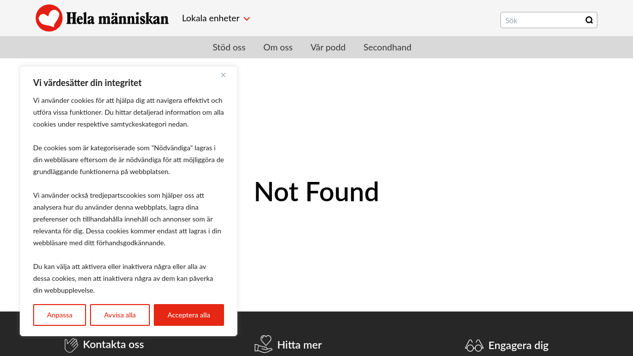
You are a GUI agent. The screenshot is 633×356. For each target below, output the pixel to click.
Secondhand (387, 47)
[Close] (227, 75)
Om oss (277, 47)
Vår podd (328, 47)
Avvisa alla (120, 315)
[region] (128, 201)
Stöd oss (229, 47)
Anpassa (59, 315)
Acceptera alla (189, 315)
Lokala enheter (210, 17)
